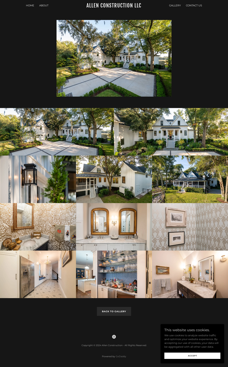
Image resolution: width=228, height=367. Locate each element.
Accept (192, 355)
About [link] (43, 5)
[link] (114, 6)
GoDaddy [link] (121, 356)
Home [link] (30, 5)
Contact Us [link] (194, 5)
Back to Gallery (114, 311)
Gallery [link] (175, 5)
